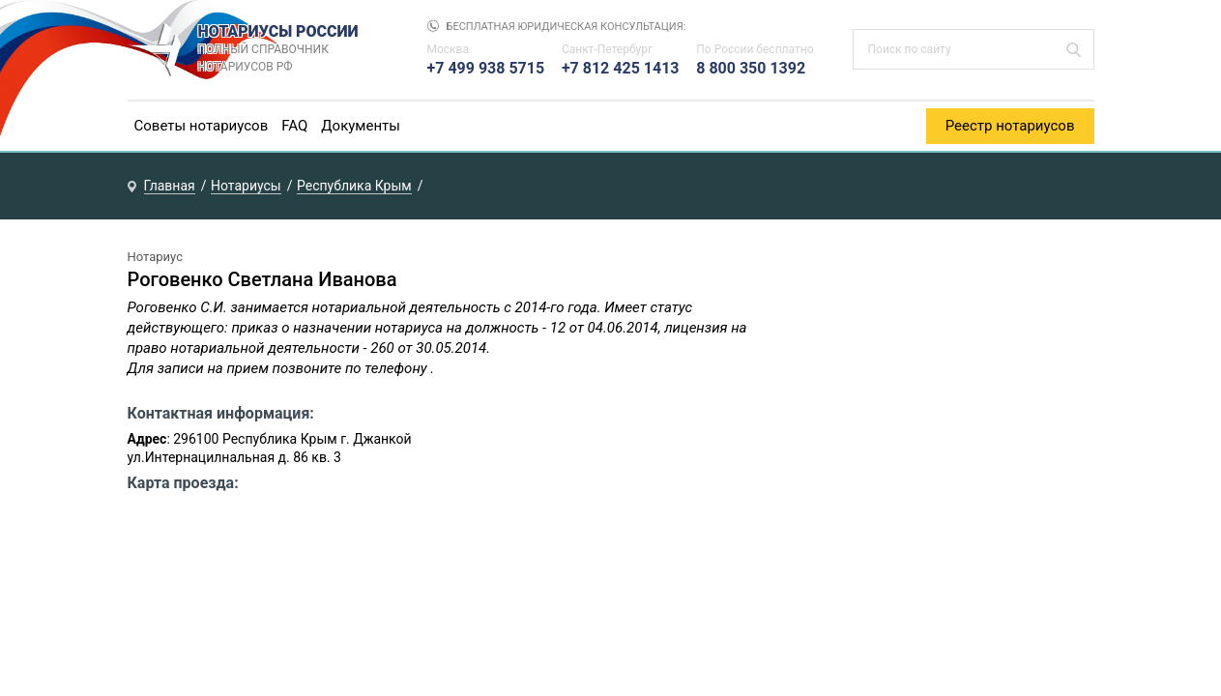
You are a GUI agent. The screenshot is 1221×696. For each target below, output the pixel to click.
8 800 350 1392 (750, 68)
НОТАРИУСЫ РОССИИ (293, 49)
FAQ (294, 125)
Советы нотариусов (201, 125)
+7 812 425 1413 (621, 68)
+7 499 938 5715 (486, 68)
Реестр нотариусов (1010, 125)
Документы (360, 125)
